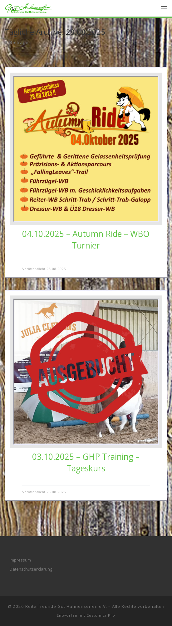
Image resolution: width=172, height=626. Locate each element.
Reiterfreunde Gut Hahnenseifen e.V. (66, 606)
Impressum (20, 560)
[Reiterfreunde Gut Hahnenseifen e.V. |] (28, 7)
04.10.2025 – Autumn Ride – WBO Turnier (86, 239)
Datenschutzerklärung (31, 569)
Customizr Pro (100, 615)
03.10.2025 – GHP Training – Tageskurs (86, 462)
